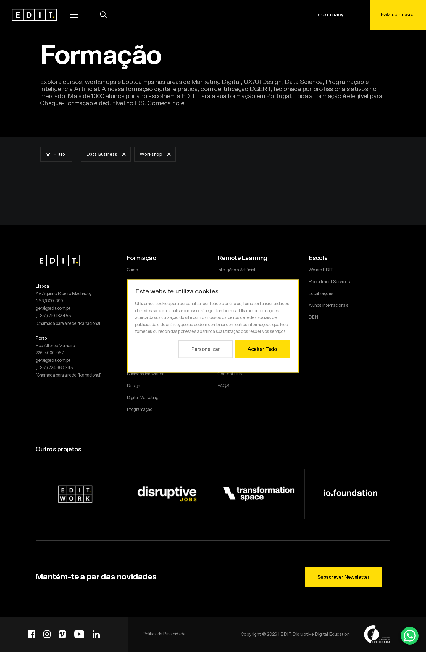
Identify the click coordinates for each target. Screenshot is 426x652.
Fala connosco (398, 14)
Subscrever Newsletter (343, 577)
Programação (140, 409)
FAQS (223, 386)
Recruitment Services (329, 282)
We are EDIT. (321, 270)
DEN (313, 317)
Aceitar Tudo (262, 348)
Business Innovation (145, 374)
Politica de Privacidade (164, 634)
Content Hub (229, 374)
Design (133, 386)
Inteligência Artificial (236, 270)
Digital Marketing (143, 397)
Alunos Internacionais (328, 305)
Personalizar (205, 348)
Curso (132, 270)
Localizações (321, 293)
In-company (330, 14)
